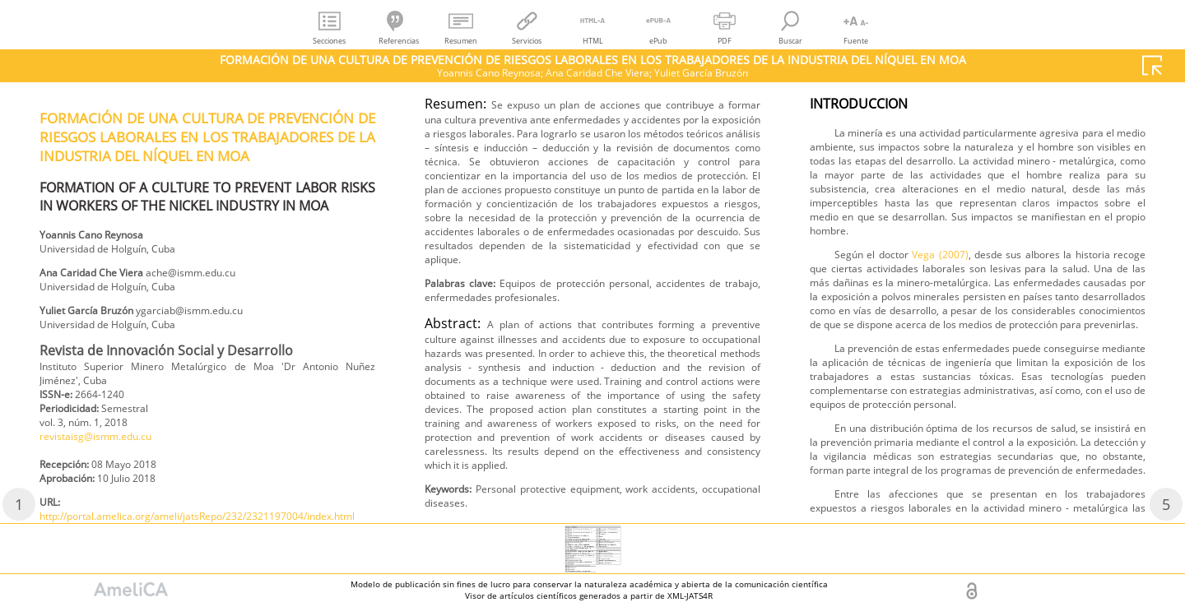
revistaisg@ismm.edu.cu (107, 460)
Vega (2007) (972, 467)
